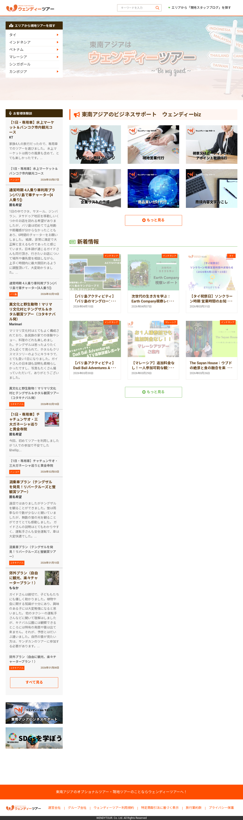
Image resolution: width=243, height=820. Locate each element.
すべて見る (34, 682)
